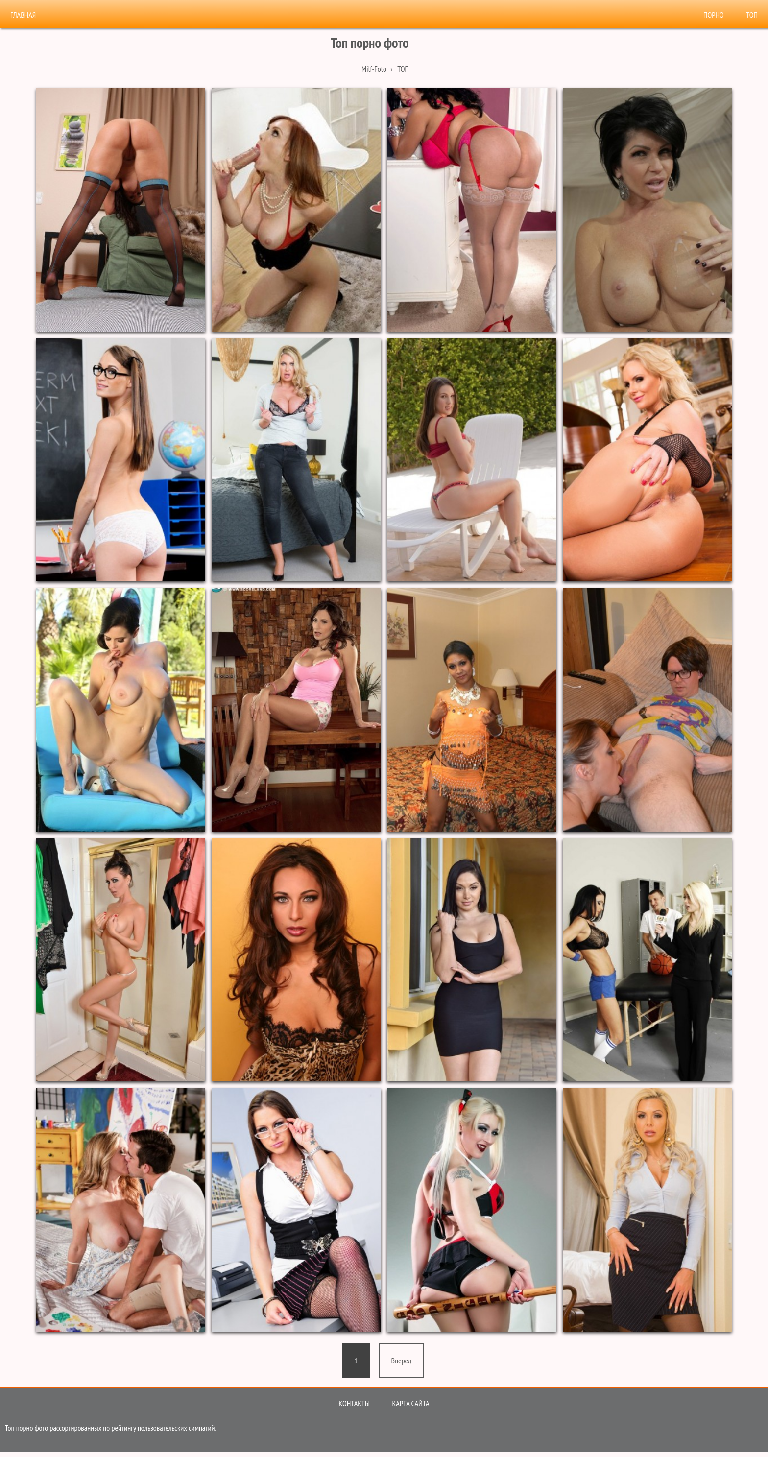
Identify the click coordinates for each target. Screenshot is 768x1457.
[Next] (401, 1360)
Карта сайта (410, 1403)
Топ (752, 15)
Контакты (354, 1403)
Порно (713, 15)
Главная (23, 15)
